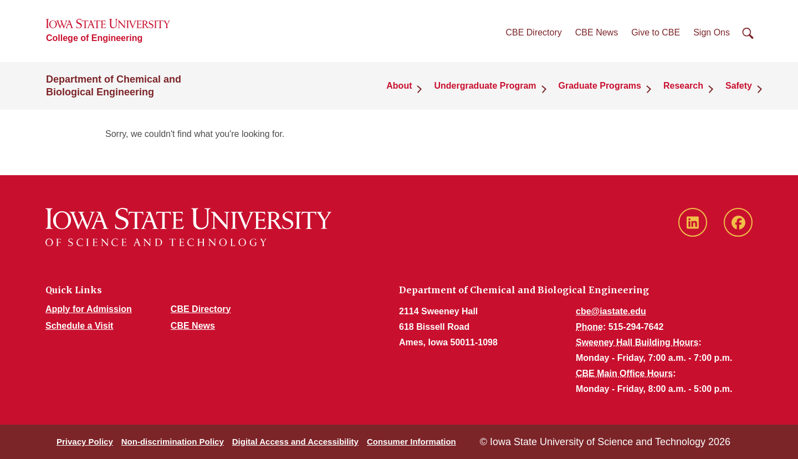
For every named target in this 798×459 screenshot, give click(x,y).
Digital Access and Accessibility (295, 441)
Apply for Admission (88, 309)
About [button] (399, 85)
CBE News (596, 32)
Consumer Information (411, 441)
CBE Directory (533, 32)
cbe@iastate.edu (611, 311)
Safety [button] (738, 85)
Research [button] (683, 85)
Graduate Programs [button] (600, 85)
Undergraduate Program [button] (485, 85)
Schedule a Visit (79, 325)
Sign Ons (711, 32)
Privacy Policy (85, 441)
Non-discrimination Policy (172, 441)
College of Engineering (94, 38)
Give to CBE (655, 32)
